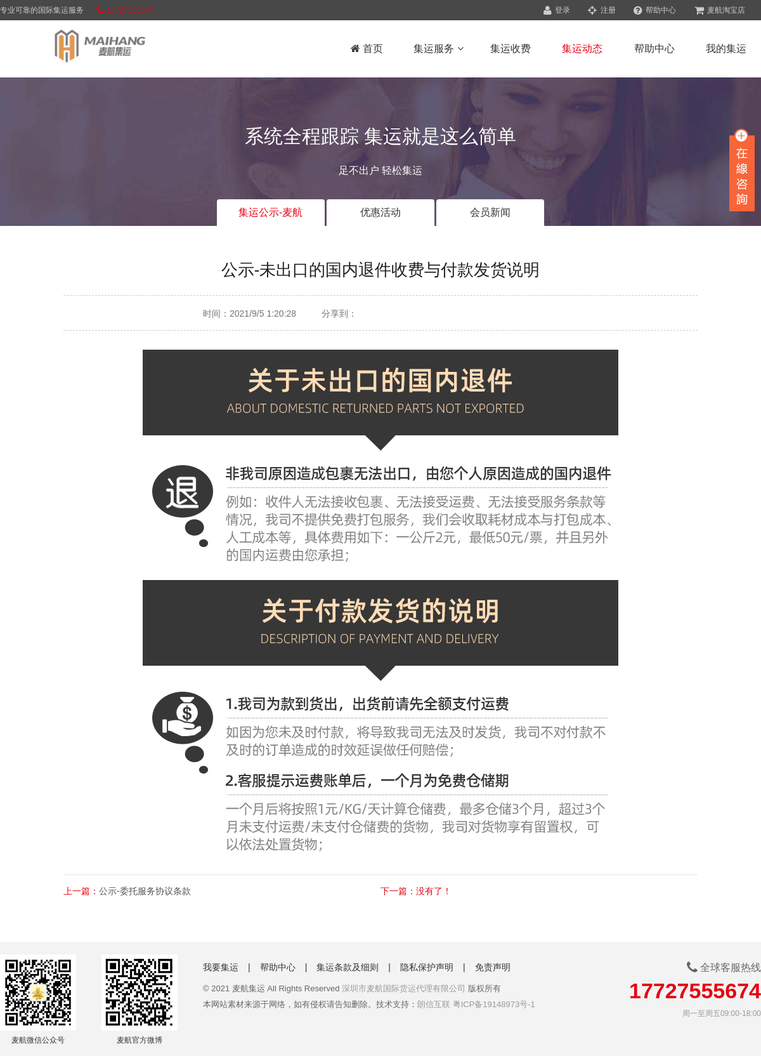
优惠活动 (380, 212)
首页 (367, 48)
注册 (601, 10)
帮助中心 (655, 10)
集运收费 (510, 48)
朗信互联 (433, 1004)
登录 (556, 10)
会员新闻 (490, 212)
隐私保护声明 (426, 967)
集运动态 (582, 48)
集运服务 (438, 48)
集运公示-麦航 (270, 212)
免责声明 (493, 967)
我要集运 (220, 967)
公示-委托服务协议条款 (145, 891)
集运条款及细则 (347, 967)
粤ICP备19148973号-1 (494, 1004)
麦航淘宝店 (719, 10)
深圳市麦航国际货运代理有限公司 (403, 988)
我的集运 (726, 48)
